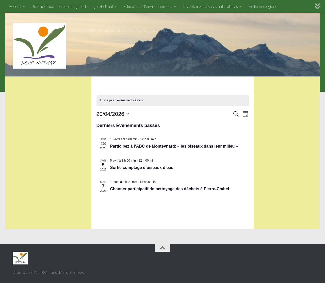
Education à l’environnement (147, 6)
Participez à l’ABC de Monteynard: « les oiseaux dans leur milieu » (174, 146)
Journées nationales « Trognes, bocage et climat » (74, 6)
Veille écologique (263, 6)
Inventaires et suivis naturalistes (210, 6)
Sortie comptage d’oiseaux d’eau (142, 167)
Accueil (15, 6)
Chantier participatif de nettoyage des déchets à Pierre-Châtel (169, 189)
